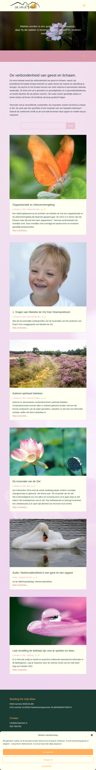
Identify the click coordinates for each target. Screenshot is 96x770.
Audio (14, 577)
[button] (91, 735)
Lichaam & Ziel (25, 577)
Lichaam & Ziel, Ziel (21, 486)
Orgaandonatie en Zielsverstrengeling (33, 204)
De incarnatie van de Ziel (26, 481)
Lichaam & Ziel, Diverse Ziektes (26, 398)
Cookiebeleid (46, 766)
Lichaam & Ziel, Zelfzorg (23, 655)
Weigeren (48, 760)
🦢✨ (43, 209)
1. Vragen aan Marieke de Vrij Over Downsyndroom (41, 312)
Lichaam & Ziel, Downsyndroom (26, 317)
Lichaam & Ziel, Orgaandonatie (26, 209)
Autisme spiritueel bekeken (27, 393)
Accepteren (48, 752)
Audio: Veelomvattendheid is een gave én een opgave (42, 572)
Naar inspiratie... (20, 230)
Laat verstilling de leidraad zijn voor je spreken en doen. (43, 650)
